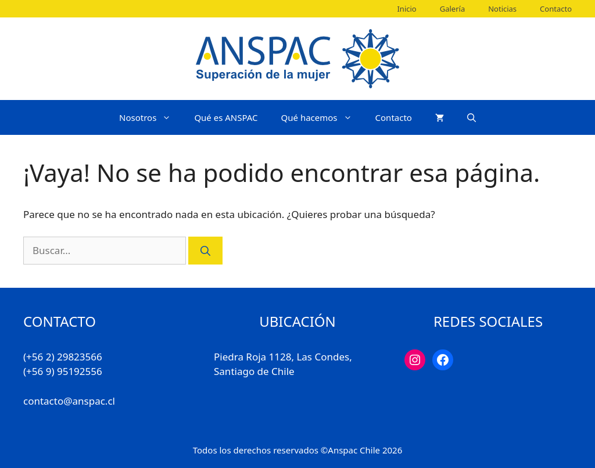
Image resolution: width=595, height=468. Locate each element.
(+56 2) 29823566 (62, 356)
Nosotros (150, 117)
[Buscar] (205, 251)
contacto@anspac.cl (69, 401)
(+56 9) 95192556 (62, 371)
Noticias (502, 8)
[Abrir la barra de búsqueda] (472, 117)
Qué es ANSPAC (225, 117)
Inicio (406, 8)
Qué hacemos (322, 117)
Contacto (556, 8)
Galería (452, 8)
